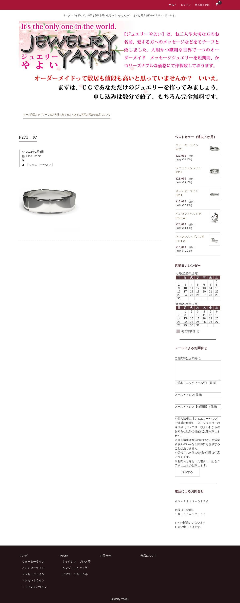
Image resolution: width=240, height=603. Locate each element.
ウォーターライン (33, 555)
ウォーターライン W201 (188, 140)
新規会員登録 (202, 4)
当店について (199, 113)
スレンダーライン (33, 561)
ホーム (29, 113)
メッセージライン (33, 567)
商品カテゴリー (57, 113)
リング (23, 549)
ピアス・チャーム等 (75, 567)
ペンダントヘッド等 (75, 561)
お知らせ (114, 113)
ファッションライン (34, 580)
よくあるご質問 (142, 113)
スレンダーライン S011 (188, 186)
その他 (63, 549)
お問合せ (172, 113)
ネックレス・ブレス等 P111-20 (191, 232)
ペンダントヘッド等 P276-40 (190, 209)
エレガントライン (33, 574)
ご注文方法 (87, 113)
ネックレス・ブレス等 (76, 555)
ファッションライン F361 (190, 163)
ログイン (186, 4)
